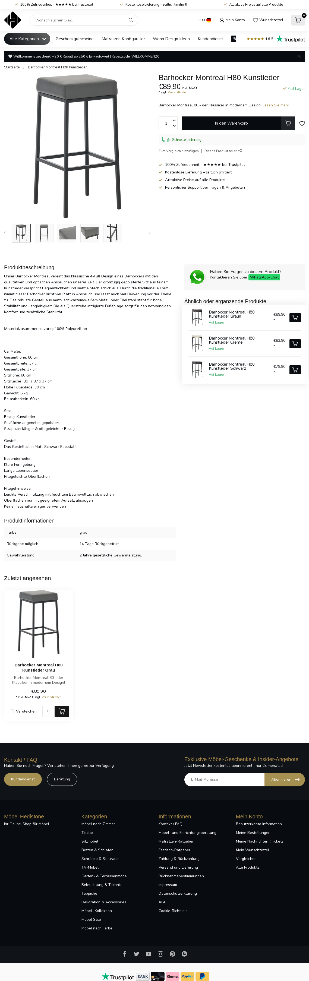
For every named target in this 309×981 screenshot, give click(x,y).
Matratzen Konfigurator (123, 39)
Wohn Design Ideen (171, 39)
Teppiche (89, 893)
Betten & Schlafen (97, 850)
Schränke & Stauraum (100, 858)
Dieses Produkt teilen (223, 150)
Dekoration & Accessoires (103, 902)
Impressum (168, 884)
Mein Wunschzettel (252, 850)
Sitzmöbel (89, 841)
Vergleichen (26, 711)
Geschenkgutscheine (75, 39)
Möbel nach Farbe (96, 928)
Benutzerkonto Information (259, 824)
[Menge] (47, 711)
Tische (87, 832)
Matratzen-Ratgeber (176, 841)
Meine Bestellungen (253, 832)
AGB (162, 902)
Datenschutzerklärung (178, 893)
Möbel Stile (91, 919)
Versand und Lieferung (178, 867)
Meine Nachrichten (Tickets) (260, 841)
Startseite (12, 67)
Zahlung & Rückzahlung (179, 858)
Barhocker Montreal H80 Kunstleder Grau (39, 667)
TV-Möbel (90, 867)
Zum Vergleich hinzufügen (179, 150)
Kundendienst (210, 39)
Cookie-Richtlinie (173, 910)
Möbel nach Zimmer (98, 824)
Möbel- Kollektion (96, 910)
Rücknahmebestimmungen (181, 876)
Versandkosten (178, 92)
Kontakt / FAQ (170, 824)
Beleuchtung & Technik (101, 884)
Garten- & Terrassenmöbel (104, 876)
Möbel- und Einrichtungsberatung (187, 832)
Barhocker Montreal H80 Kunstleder (57, 67)
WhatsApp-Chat (264, 277)
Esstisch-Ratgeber (174, 850)
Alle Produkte (248, 867)
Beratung (62, 779)
